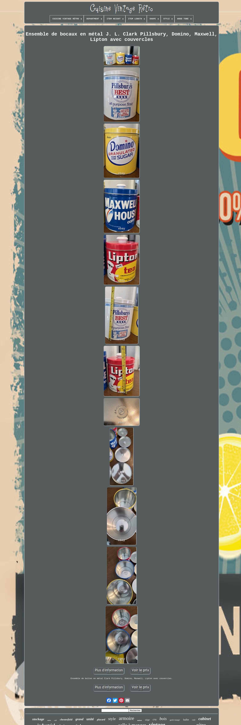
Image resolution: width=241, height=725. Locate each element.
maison (139, 720)
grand (79, 719)
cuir (193, 720)
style (112, 719)
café (55, 720)
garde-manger (175, 720)
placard (101, 719)
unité (90, 719)
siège (147, 720)
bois (163, 718)
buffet (186, 719)
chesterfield (66, 719)
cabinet (205, 718)
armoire (126, 718)
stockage (38, 719)
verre (49, 720)
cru (155, 719)
